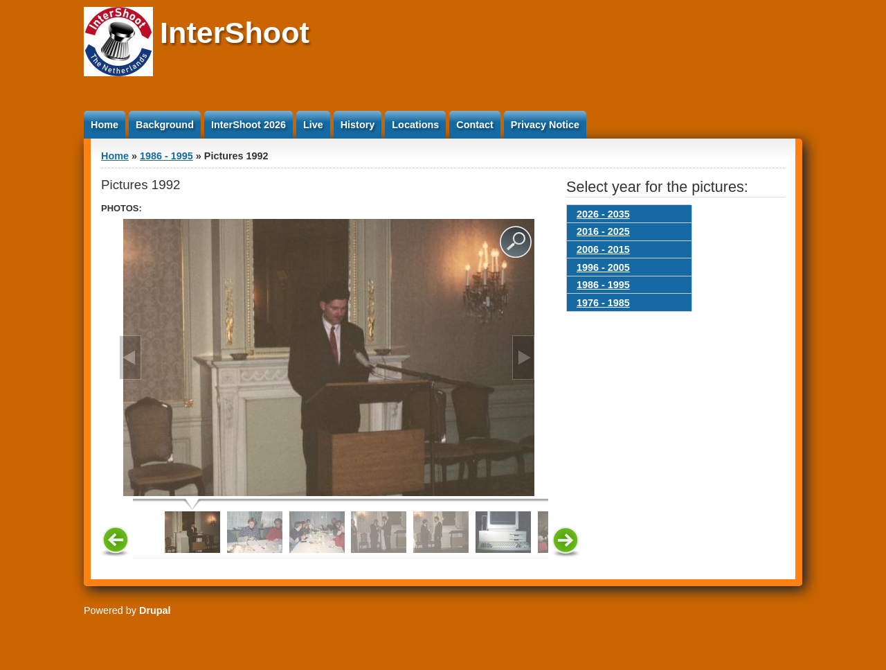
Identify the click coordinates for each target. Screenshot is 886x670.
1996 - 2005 (603, 267)
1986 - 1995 (166, 155)
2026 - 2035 (603, 214)
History (358, 124)
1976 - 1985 (603, 302)
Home (104, 124)
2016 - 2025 (603, 231)
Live (313, 124)
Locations (415, 124)
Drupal (155, 610)
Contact (475, 124)
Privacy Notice (545, 124)
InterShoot (234, 32)
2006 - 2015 (603, 249)
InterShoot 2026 (248, 124)
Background (165, 124)
